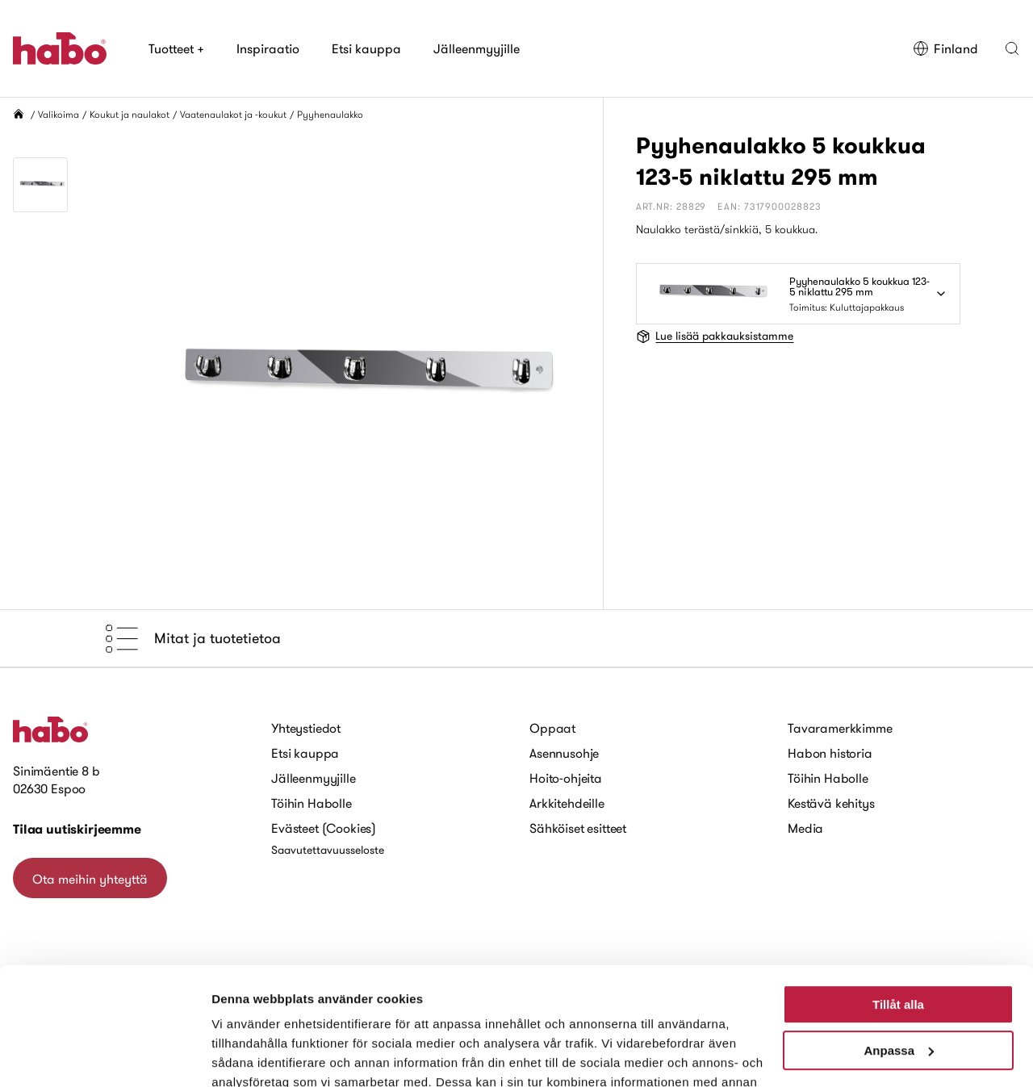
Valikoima (58, 114)
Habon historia (830, 753)
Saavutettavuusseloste (327, 849)
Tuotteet (176, 48)
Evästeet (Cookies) (323, 828)
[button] (1012, 48)
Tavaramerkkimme (840, 728)
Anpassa (899, 940)
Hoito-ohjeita (565, 778)
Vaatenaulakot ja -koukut (233, 114)
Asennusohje (564, 753)
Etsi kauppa (366, 48)
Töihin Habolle (311, 803)
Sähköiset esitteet (577, 828)
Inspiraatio (267, 48)
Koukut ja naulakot (129, 114)
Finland (945, 48)
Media (805, 828)
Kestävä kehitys (831, 803)
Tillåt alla (898, 894)
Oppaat (552, 728)
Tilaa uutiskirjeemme (77, 829)
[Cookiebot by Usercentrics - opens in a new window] (104, 1055)
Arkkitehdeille (566, 803)
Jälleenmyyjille (476, 48)
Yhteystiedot (306, 728)
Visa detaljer (247, 1055)
